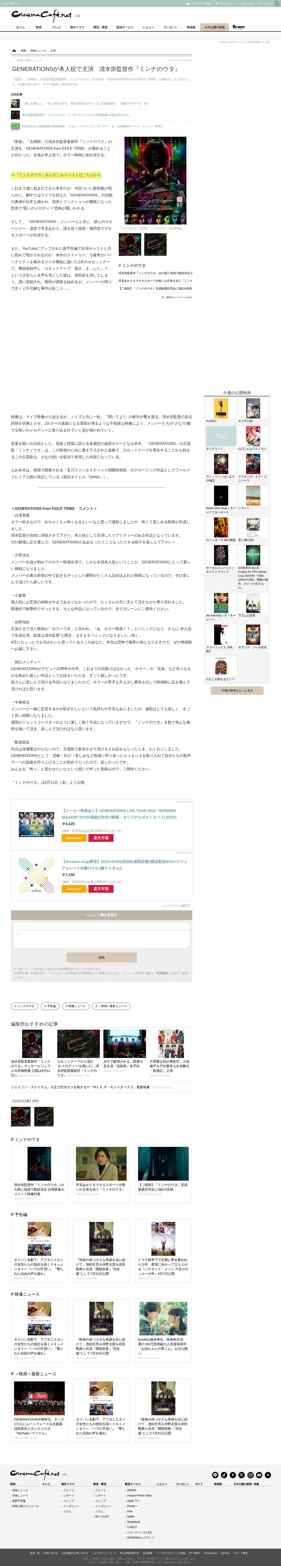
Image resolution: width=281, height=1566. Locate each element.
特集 (256, 1484)
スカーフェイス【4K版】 (219, 649)
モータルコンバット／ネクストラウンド (220, 569)
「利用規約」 (162, 973)
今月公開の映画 (215, 27)
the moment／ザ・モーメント (221, 617)
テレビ (56, 27)
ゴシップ (68, 1500)
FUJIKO (211, 421)
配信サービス (125, 27)
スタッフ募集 (240, 1553)
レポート (68, 1495)
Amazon (74, 838)
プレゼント (170, 27)
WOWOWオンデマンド (141, 1537)
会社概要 (148, 1553)
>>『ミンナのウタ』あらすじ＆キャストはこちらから (56, 175)
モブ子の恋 (245, 421)
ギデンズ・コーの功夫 (252, 647)
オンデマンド (214, 448)
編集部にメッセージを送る (179, 297)
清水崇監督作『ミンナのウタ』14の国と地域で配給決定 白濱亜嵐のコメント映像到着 (173, 273)
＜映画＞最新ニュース (112, 1006)
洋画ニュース (20, 1495)
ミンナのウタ (134, 265)
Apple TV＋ (133, 1500)
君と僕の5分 (246, 540)
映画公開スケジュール (25, 1506)
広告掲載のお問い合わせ (75, 1553)
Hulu (130, 1511)
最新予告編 (18, 1500)
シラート (244, 508)
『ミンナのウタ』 (93, 142)
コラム (67, 1511)
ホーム (20, 27)
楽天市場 (101, 838)
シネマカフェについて (104, 1553)
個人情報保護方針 (129, 1553)
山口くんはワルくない (252, 448)
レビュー (148, 27)
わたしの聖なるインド (220, 679)
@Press (225, 1553)
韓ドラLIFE (102, 1516)
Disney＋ (132, 1506)
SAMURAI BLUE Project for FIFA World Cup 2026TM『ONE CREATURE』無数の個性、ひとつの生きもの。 (253, 577)
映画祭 (191, 27)
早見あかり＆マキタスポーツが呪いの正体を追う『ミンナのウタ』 (161, 280)
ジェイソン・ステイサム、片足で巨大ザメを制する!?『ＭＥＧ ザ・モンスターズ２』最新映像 (91, 1087)
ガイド (199, 1484)
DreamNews (210, 1553)
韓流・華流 (100, 27)
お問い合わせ (50, 1553)
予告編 (51, 1006)
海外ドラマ (77, 27)
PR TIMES (194, 1553)
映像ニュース (77, 1006)
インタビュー (71, 1506)
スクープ (68, 1490)
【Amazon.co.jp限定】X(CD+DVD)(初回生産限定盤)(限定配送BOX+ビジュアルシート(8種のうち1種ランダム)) (124, 865)
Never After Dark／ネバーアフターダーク (221, 510)
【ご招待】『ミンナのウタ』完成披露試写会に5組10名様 (155, 288)
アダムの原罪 (246, 615)
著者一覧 (35, 1553)
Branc (239, 27)
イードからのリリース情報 (170, 1553)
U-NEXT (132, 1527)
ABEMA (131, 1490)
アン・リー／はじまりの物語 (220, 478)
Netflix (130, 1516)
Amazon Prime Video (139, 1495)
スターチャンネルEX (139, 1532)
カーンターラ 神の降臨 (221, 540)
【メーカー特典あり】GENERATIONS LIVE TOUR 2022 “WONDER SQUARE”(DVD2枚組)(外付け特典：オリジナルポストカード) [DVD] (119, 814)
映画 (38, 27)
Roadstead (133, 1521)
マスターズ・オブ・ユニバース (252, 478)
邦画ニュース (20, 1490)
